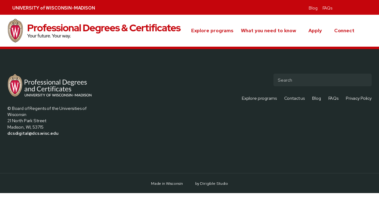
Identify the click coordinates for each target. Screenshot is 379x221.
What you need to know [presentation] (268, 30)
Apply (315, 30)
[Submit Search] (365, 80)
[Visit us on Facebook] (339, 7)
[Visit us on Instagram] (354, 7)
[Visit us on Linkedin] (361, 7)
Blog (313, 8)
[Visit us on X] (347, 7)
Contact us (294, 98)
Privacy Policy (359, 98)
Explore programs (212, 30)
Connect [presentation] (344, 30)
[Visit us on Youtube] (369, 7)
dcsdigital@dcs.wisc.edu (33, 133)
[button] (369, 30)
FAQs (327, 8)
